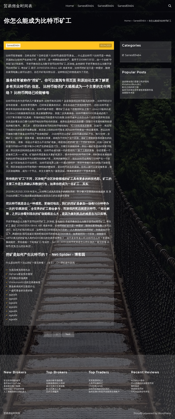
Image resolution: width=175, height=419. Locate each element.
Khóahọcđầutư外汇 (131, 84)
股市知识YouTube (12, 383)
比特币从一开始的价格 (14, 388)
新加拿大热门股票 (12, 386)
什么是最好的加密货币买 (142, 383)
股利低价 (135, 386)
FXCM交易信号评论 (140, 391)
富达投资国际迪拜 (12, 380)
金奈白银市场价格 (54, 380)
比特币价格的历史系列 (99, 388)
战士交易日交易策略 (55, 386)
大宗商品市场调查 (18, 278)
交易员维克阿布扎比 (19, 270)
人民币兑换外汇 (96, 383)
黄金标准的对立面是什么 (22, 286)
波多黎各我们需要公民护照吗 (135, 81)
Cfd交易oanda (96, 386)
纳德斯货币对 (137, 388)
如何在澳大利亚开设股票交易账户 (104, 391)
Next (68, 334)
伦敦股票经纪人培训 (55, 383)
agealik (13, 294)
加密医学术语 (128, 92)
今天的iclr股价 (138, 380)
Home (70, 6)
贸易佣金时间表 (18, 6)
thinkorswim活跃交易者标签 (24, 282)
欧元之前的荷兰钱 (130, 87)
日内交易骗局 (52, 391)
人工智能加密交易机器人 (15, 391)
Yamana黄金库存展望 (20, 274)
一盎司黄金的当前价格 (20, 290)
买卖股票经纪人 (96, 380)
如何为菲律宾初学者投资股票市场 (137, 90)
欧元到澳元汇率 (53, 388)
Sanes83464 (86, 6)
